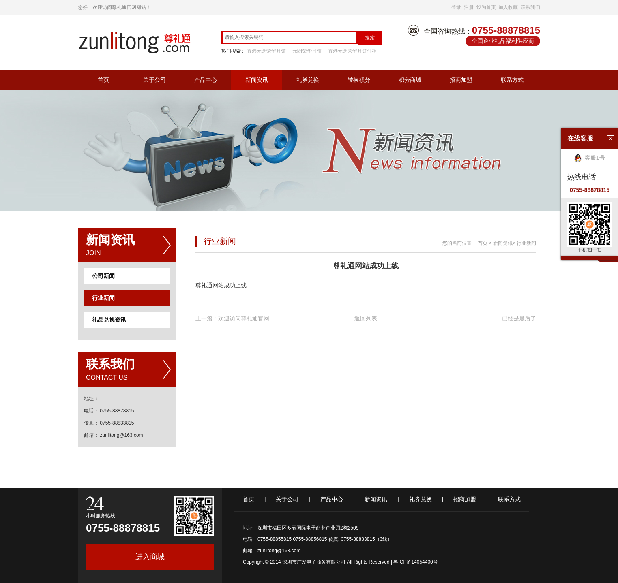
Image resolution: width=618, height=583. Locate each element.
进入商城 (150, 557)
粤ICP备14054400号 (415, 562)
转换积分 (359, 80)
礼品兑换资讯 (109, 320)
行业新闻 (103, 298)
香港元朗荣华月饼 (266, 51)
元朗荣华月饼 (307, 51)
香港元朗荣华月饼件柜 (352, 51)
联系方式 (512, 80)
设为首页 (486, 7)
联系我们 (530, 7)
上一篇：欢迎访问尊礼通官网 (232, 319)
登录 (456, 7)
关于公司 (154, 80)
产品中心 (205, 80)
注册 (469, 7)
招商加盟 (461, 80)
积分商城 (410, 80)
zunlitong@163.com (279, 550)
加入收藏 (508, 7)
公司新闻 (103, 276)
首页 (103, 80)
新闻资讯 (256, 80)
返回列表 (365, 319)
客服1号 (589, 157)
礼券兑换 (307, 80)
